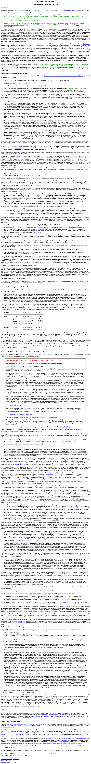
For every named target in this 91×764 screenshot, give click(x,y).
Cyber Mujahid (31, 363)
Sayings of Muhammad (15, 629)
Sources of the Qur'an (48, 699)
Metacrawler (78, 506)
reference (17, 148)
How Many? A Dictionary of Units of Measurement (30, 301)
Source (39, 232)
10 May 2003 (67, 599)
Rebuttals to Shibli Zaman (67, 602)
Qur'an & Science (5, 760)
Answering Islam (5, 762)
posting (78, 25)
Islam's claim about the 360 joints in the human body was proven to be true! (66, 738)
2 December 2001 (64, 427)
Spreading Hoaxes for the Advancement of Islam (76, 754)
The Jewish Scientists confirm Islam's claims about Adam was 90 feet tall (63, 76)
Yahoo (73, 506)
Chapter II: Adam (25, 540)
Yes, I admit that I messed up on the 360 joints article (63, 741)
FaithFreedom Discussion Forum (19, 734)
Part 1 (7, 57)
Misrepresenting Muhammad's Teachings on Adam (56, 714)
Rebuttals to (10, 759)
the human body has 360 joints (73, 10)
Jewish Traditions (57, 629)
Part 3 (17, 57)
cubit (7, 153)
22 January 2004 (66, 740)
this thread (3, 734)
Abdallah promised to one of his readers (70, 743)
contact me (78, 343)
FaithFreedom (54, 57)
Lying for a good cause (25, 717)
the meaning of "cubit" (51, 474)
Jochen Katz (4, 709)
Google (68, 506)
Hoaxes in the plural (20, 622)
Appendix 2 (77, 33)
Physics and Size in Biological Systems (11, 191)
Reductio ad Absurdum (17, 464)
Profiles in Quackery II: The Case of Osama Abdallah (44, 716)
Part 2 (12, 57)
